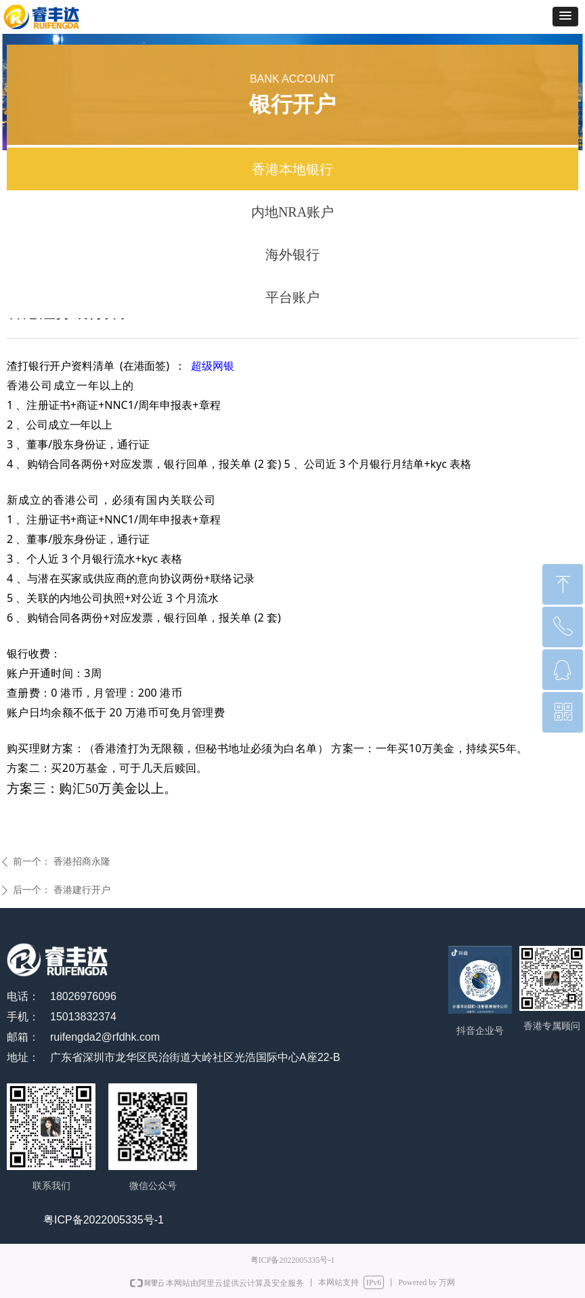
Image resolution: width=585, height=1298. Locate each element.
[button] (565, 16)
